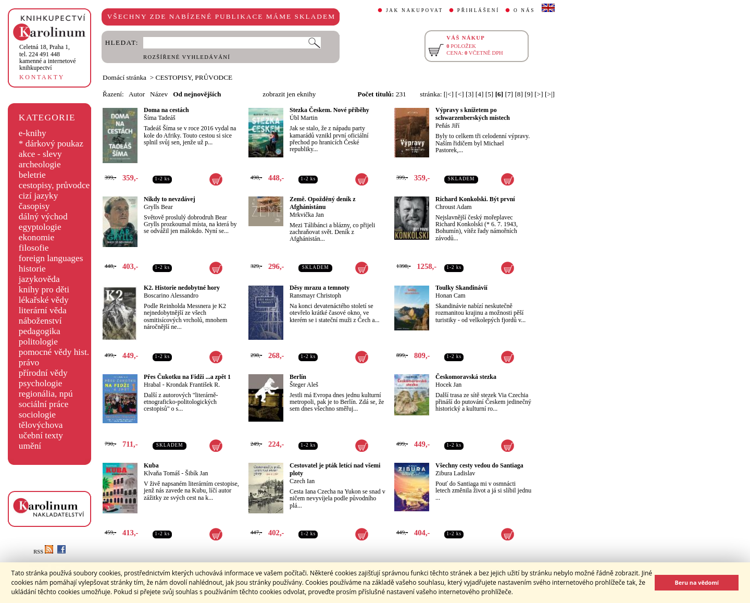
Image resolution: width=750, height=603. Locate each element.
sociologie (37, 415)
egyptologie (40, 227)
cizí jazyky (38, 196)
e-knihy (32, 133)
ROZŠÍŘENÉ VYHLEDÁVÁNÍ (186, 57)
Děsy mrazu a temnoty (319, 287)
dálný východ (43, 216)
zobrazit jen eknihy (289, 94)
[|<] (449, 94)
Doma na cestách (166, 110)
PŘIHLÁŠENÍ (478, 10)
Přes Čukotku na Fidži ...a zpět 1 (187, 376)
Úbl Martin (304, 117)
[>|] (550, 94)
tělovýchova (41, 425)
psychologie (41, 383)
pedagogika (39, 331)
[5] (489, 94)
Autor (137, 94)
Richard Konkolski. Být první (475, 199)
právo (29, 362)
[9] (528, 94)
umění (30, 446)
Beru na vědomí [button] (696, 582)
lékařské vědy (44, 300)
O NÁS (524, 10)
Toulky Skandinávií (461, 287)
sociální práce (44, 404)
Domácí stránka (124, 77)
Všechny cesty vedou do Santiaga (479, 465)
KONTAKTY (42, 77)
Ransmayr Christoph (315, 295)
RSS (43, 552)
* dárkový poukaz (51, 144)
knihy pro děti (44, 289)
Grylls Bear (158, 207)
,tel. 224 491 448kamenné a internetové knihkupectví (47, 57)
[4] (480, 94)
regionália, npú (46, 394)
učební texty (41, 435)
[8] (519, 94)
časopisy (34, 206)
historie (32, 269)
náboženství (40, 321)
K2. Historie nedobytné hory (182, 287)
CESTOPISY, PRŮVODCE (194, 77)
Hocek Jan (448, 384)
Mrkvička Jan (307, 214)
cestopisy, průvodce (54, 185)
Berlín (298, 376)
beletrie (32, 175)
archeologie (40, 164)
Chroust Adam (453, 207)
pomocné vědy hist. (54, 352)
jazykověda (39, 279)
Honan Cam (450, 295)
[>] (538, 94)
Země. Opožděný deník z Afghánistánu (323, 203)
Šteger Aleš (304, 384)
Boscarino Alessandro (171, 295)
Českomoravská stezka (465, 376)
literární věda (43, 310)
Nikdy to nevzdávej (169, 199)
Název (159, 94)
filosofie (34, 248)
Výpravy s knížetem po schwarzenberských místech (472, 113)
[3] (470, 94)
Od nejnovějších (197, 94)
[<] (459, 94)
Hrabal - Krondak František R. (182, 384)
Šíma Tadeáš (160, 117)
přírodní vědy (43, 373)
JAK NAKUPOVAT (414, 10)
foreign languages (51, 258)
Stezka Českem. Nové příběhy (329, 110)
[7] (509, 94)
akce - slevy (40, 154)
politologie (38, 342)
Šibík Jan (196, 473)
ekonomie (36, 237)
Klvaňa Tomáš (162, 473)
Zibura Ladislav (455, 473)
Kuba (151, 465)
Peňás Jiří (447, 125)
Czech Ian (302, 481)
